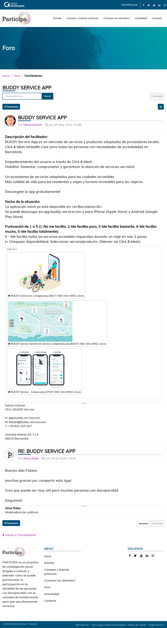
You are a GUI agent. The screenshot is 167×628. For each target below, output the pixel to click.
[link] (143, 5)
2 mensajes (157, 96)
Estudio (57, 18)
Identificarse (129, 4)
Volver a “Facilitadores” (19, 535)
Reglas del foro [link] (156, 625)
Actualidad (141, 18)
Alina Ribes (31, 458)
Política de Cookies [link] (137, 625)
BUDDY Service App (26, 88)
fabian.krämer (33, 125)
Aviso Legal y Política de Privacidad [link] (108, 625)
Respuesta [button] (11, 106)
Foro (47, 587)
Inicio (6, 76)
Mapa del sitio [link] (82, 625)
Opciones (143, 523)
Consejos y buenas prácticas (82, 18)
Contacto (157, 18)
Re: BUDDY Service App (46, 451)
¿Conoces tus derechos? (116, 18)
